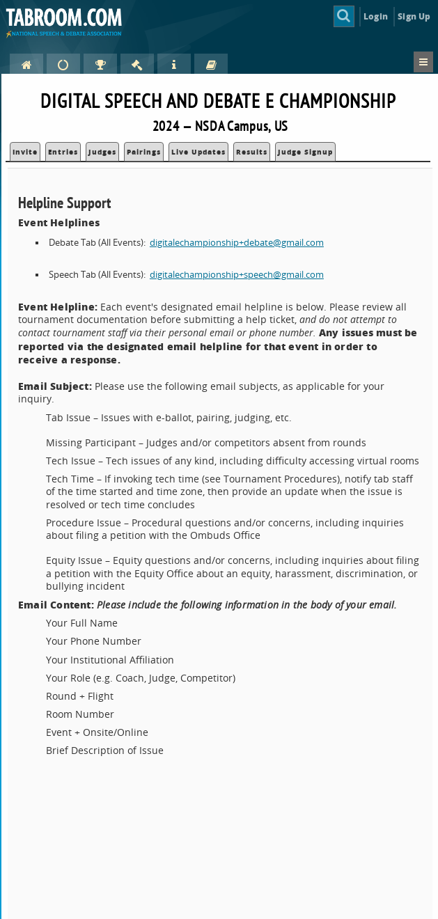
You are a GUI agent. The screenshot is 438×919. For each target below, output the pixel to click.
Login (375, 16)
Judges (102, 152)
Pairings (144, 152)
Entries (63, 152)
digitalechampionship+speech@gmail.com (237, 275)
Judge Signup (305, 152)
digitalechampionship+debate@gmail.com (237, 243)
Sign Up (414, 16)
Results (251, 152)
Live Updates (198, 152)
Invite (25, 152)
